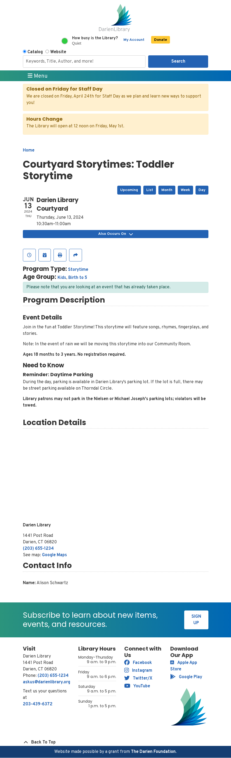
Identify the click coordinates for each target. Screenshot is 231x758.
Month (166, 190)
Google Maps (54, 555)
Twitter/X (138, 678)
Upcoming (129, 190)
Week (185, 190)
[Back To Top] (115, 742)
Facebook (138, 663)
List (149, 190)
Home (28, 150)
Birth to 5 (77, 278)
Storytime (78, 269)
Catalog (35, 52)
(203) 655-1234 (38, 548)
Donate (160, 40)
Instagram (138, 670)
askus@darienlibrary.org (46, 682)
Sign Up (196, 620)
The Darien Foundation (153, 752)
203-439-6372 (37, 704)
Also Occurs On (115, 234)
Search (178, 61)
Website (58, 52)
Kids (62, 278)
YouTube (137, 686)
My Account (133, 40)
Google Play (186, 677)
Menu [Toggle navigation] (38, 76)
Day (201, 190)
